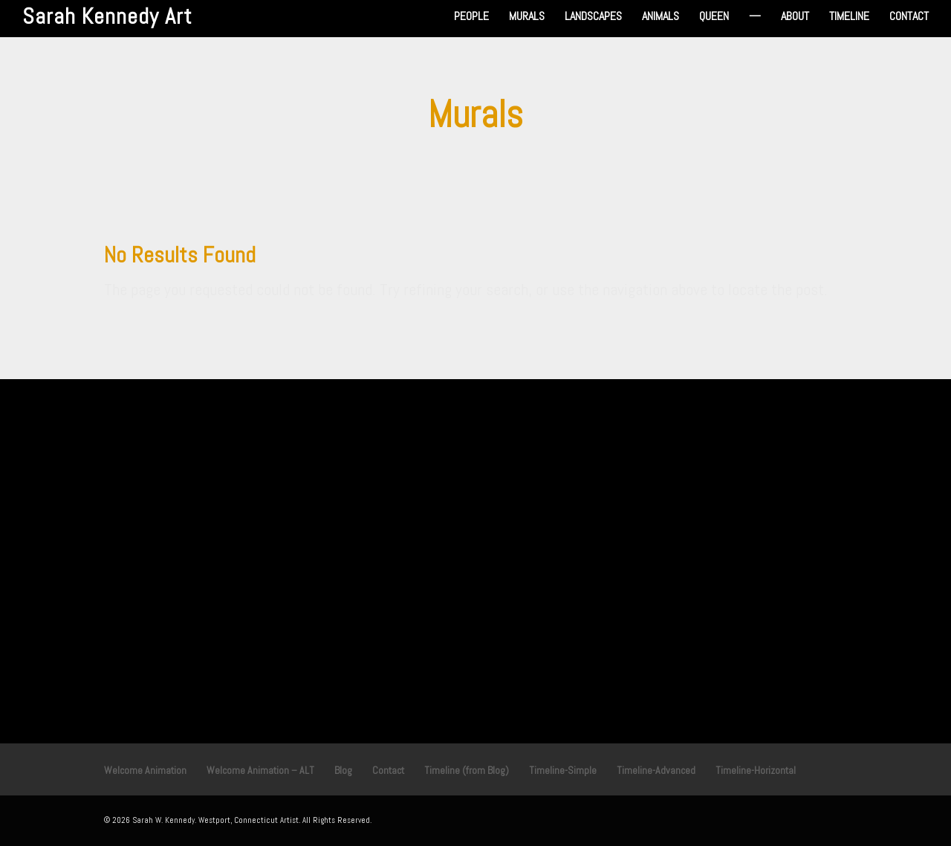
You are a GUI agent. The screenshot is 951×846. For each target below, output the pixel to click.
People (471, 17)
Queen (714, 17)
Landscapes (593, 17)
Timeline (849, 17)
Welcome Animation (145, 770)
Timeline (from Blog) (466, 770)
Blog (343, 770)
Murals (527, 17)
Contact (909, 17)
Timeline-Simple (563, 770)
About (795, 17)
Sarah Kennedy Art (107, 16)
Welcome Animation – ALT (260, 770)
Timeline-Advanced (656, 770)
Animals (660, 17)
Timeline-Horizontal (755, 770)
